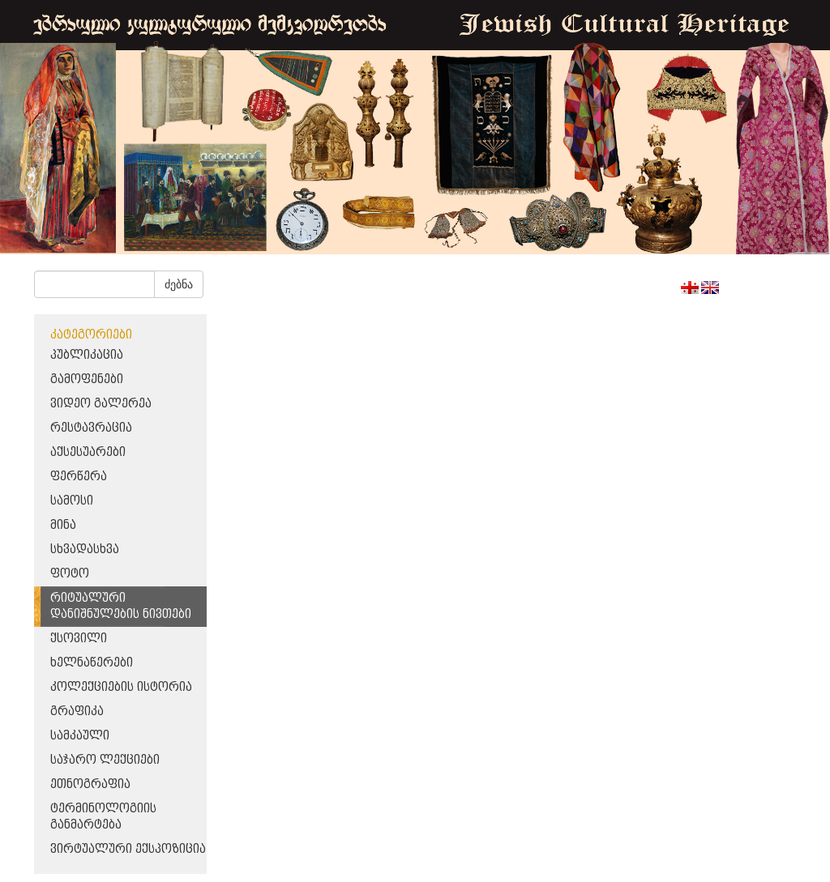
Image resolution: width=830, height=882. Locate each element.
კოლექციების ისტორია (121, 687)
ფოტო (69, 574)
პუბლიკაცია (86, 355)
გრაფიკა (77, 711)
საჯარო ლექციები (105, 760)
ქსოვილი (78, 639)
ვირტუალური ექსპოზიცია (128, 849)
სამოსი (71, 501)
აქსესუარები (88, 452)
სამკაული (79, 736)
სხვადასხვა (84, 549)
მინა (63, 525)
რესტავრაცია (91, 428)
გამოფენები (86, 379)
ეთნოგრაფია (90, 784)
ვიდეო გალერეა (101, 404)
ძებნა (179, 284)
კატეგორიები (91, 335)
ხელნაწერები (91, 663)
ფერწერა (78, 477)
